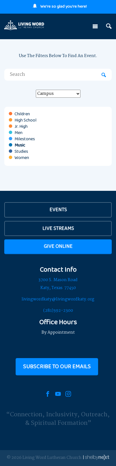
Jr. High (21, 126)
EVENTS (58, 209)
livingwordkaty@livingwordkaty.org (58, 299)
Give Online (58, 246)
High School (25, 120)
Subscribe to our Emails (57, 366)
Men (18, 132)
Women (21, 157)
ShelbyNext (97, 457)
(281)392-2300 (58, 310)
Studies (21, 151)
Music (19, 145)
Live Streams (58, 228)
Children (22, 113)
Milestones (24, 138)
